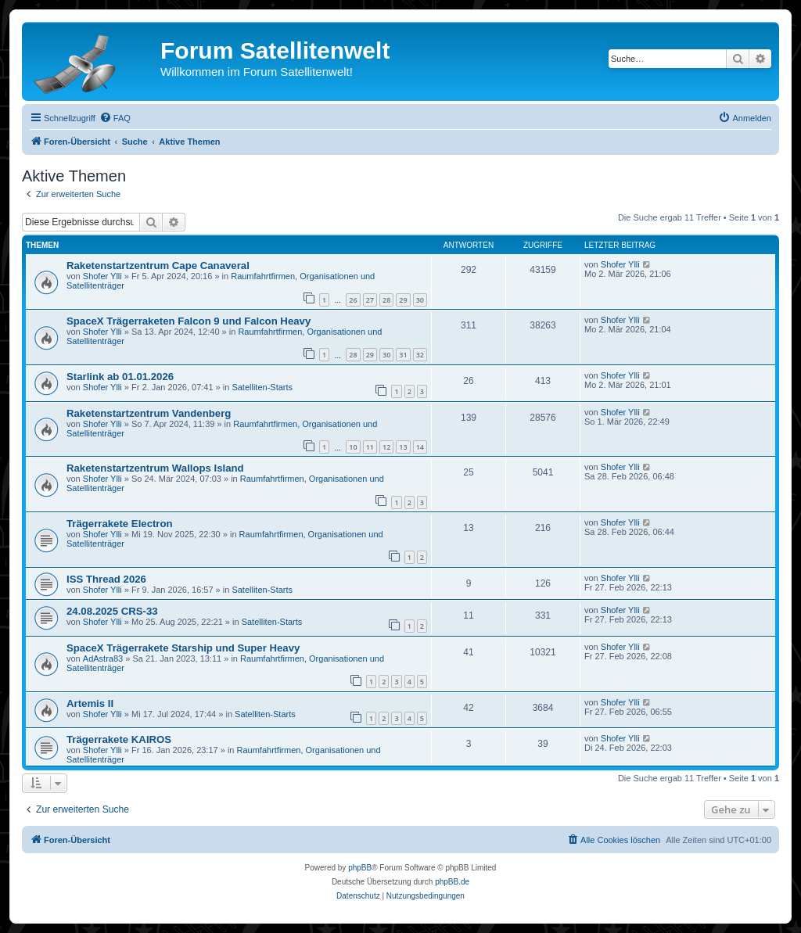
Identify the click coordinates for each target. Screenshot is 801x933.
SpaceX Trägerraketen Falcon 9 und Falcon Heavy (188, 321)
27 (370, 300)
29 (403, 300)
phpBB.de (452, 881)
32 (420, 355)
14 (420, 447)
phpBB (360, 867)
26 (353, 300)
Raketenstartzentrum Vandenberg (148, 413)
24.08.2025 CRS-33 (112, 611)
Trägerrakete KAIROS (118, 739)
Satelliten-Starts (262, 387)
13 (403, 447)
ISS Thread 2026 (106, 579)
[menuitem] (115, 118)
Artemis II (89, 703)
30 (420, 300)
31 (403, 355)
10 (353, 447)
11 (370, 447)
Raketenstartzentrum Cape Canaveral (158, 265)
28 (386, 300)
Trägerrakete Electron (119, 523)
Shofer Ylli (102, 276)
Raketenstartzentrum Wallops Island (155, 468)
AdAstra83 (103, 658)
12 (386, 447)
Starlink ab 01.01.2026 (120, 376)
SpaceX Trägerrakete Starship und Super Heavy (183, 648)
